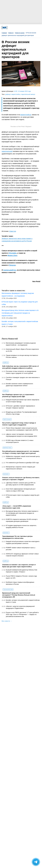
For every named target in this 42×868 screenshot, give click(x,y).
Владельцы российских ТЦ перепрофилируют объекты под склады (21, 413)
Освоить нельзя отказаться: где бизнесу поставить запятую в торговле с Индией (21, 478)
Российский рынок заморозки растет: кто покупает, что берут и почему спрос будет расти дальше (20, 452)
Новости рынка (19, 33)
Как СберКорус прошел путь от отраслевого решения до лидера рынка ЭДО (18, 395)
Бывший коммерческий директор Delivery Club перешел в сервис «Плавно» (21, 571)
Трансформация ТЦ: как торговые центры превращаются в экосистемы (17, 537)
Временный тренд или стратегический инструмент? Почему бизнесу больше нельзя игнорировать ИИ (18, 595)
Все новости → (7, 621)
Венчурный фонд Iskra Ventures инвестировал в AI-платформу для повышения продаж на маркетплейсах (22, 513)
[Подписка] (30, 27)
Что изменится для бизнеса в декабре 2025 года (22, 462)
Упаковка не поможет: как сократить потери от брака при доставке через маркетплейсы (19, 565)
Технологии (8, 589)
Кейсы (5, 362)
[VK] (14, 27)
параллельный (7, 151)
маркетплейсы (15, 94)
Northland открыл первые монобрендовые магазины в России (20, 583)
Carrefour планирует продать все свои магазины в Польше (23, 378)
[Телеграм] (10, 27)
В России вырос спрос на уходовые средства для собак (22, 496)
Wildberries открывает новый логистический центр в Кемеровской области (23, 457)
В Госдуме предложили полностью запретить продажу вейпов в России (21, 526)
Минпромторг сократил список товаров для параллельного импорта (20, 468)
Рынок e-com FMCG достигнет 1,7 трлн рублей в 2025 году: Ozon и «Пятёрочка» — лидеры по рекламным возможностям (22, 614)
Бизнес (6, 474)
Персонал (7, 419)
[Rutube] (26, 27)
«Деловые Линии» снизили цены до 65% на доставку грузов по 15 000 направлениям (20, 484)
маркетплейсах (25, 115)
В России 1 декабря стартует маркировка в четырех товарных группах (20, 407)
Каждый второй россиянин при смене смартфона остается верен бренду (22, 401)
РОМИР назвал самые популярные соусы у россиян (20, 548)
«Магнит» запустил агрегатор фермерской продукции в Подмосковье (20, 607)
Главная (4, 33)
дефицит (8, 94)
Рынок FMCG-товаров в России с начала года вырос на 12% (21, 577)
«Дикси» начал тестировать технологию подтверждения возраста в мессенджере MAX (21, 435)
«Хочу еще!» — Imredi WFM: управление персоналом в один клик (16, 507)
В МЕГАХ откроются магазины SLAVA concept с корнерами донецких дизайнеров (22, 520)
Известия (12, 231)
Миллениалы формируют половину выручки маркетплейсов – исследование (21, 344)
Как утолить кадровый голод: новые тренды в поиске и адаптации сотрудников (19, 424)
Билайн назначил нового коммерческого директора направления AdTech (19, 384)
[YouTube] (22, 27)
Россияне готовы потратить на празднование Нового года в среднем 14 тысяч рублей (21, 372)
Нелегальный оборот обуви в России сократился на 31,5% (22, 350)
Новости (10, 33)
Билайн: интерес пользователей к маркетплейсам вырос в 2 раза (23, 601)
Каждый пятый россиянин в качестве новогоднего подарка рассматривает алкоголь (23, 542)
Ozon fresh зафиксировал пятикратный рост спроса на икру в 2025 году (21, 490)
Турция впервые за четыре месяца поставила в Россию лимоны (22, 356)
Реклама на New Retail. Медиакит (21, 126)
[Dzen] (18, 27)
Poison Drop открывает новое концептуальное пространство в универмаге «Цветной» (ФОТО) (22, 429)
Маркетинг (7, 447)
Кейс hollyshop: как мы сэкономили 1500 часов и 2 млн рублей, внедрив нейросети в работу (20, 367)
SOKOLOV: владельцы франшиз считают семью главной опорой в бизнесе (22, 555)
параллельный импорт (28, 94)
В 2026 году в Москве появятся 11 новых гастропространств (19, 441)
